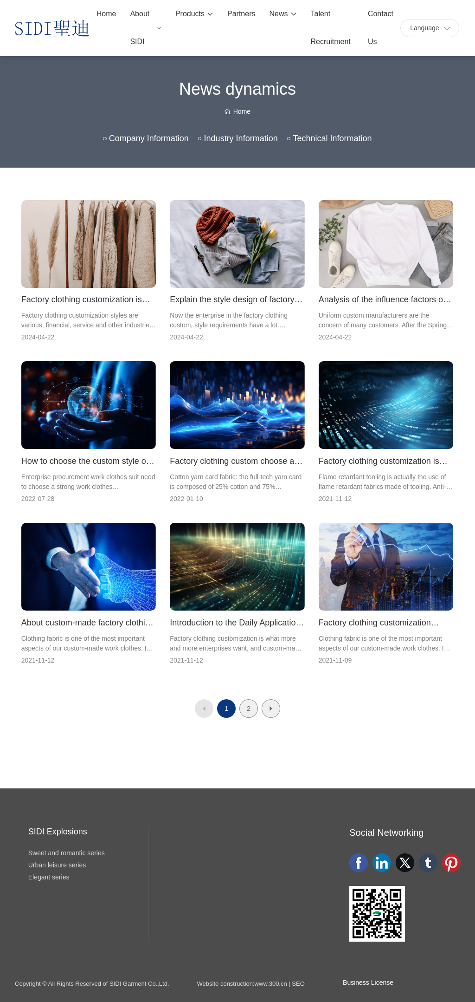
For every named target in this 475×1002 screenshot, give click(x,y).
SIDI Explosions (57, 831)
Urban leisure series (57, 865)
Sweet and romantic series (66, 853)
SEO (298, 983)
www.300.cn (271, 983)
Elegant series (49, 877)
